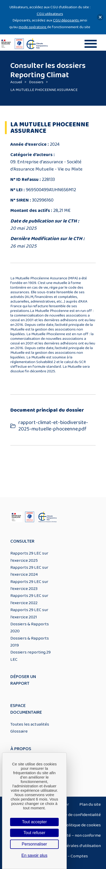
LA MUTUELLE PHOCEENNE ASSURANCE (44, 90)
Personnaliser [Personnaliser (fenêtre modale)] (34, 844)
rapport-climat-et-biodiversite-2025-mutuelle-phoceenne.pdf (53, 425)
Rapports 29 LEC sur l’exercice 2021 (29, 613)
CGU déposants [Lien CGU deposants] (66, 20)
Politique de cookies (82, 825)
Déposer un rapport (23, 680)
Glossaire (19, 731)
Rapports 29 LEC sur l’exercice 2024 (29, 571)
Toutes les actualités (29, 724)
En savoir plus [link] (34, 855)
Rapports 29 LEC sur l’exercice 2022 (29, 599)
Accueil (16, 82)
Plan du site (90, 804)
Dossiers (36, 82)
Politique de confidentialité (76, 814)
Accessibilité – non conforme (74, 835)
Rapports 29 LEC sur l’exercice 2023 (29, 585)
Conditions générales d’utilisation (70, 845)
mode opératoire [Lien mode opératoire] (33, 27)
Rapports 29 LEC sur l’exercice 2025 (29, 557)
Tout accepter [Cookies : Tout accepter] (34, 822)
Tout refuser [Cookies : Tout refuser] (34, 832)
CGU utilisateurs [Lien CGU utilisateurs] (50, 14)
